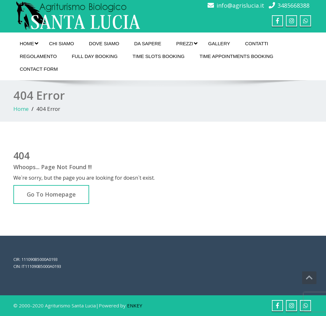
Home (29, 43)
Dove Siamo (104, 43)
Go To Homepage (51, 194)
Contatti (256, 43)
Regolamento (38, 56)
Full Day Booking (94, 56)
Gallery (219, 43)
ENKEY (134, 305)
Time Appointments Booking (236, 56)
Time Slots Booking (158, 56)
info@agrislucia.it (240, 5)
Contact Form (39, 69)
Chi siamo (61, 43)
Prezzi (186, 43)
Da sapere (147, 43)
